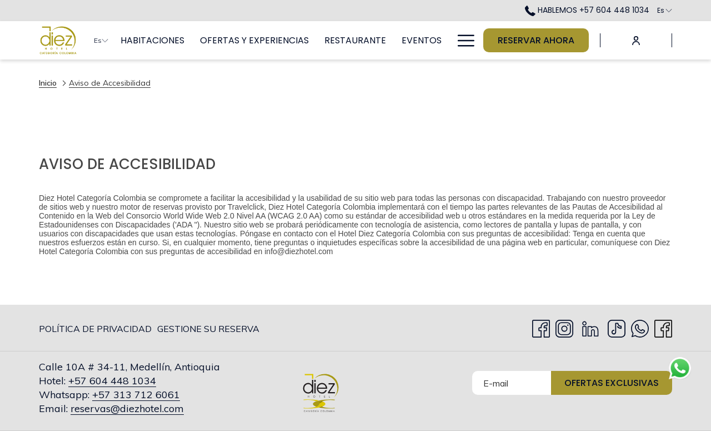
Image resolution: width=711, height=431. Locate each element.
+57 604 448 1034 (112, 380)
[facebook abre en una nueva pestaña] (663, 326)
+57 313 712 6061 (136, 394)
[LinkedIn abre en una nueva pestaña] (590, 326)
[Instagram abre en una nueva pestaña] (564, 326)
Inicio (48, 83)
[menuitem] (152, 40)
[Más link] (461, 40)
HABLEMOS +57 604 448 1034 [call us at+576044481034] (587, 10)
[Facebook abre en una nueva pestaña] (541, 326)
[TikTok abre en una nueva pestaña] (616, 326)
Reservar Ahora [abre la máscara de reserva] (536, 40)
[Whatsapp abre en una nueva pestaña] (640, 326)
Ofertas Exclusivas (611, 382)
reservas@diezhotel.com (127, 408)
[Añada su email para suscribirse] (511, 383)
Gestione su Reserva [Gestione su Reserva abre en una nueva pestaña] (208, 330)
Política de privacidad (95, 328)
